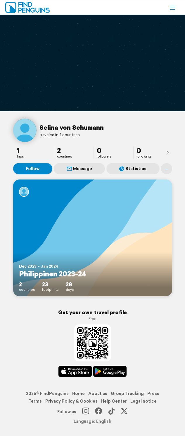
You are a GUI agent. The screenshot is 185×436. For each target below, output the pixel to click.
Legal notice (143, 401)
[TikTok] (111, 412)
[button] (172, 7)
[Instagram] (85, 412)
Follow (32, 169)
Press (153, 393)
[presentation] (168, 152)
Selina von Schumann (71, 127)
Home (78, 393)
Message (79, 169)
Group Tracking (127, 393)
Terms (35, 401)
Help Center (114, 401)
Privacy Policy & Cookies (71, 401)
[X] (124, 412)
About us (97, 393)
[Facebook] (98, 412)
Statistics (132, 169)
